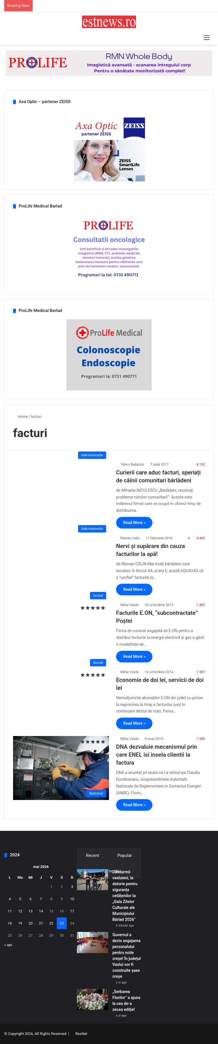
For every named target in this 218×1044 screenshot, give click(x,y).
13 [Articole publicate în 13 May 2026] (30, 911)
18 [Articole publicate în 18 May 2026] (10, 923)
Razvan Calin (130, 538)
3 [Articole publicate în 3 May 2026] (72, 887)
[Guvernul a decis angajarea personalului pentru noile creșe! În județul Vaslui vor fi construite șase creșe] (92, 942)
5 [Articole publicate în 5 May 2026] (20, 899)
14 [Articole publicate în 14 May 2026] (41, 911)
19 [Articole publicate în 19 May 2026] (20, 923)
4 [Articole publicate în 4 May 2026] (10, 899)
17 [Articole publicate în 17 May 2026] (72, 911)
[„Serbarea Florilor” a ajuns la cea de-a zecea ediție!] (92, 999)
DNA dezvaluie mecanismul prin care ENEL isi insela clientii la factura (156, 754)
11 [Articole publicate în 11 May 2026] (10, 911)
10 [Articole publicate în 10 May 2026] (72, 899)
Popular (124, 855)
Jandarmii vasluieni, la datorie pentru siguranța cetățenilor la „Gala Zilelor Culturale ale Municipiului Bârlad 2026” (124, 896)
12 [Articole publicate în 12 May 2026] (20, 911)
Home (20, 416)
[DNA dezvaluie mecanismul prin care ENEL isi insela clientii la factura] (61, 768)
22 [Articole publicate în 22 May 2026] (51, 923)
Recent (92, 855)
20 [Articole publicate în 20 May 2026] (30, 923)
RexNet (81, 1034)
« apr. (8, 945)
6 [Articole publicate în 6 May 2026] (31, 899)
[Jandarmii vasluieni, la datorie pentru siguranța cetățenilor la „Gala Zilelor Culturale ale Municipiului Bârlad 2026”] (92, 879)
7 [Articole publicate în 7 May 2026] (41, 899)
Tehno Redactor (132, 465)
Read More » (134, 522)
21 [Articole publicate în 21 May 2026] (41, 923)
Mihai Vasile (129, 605)
